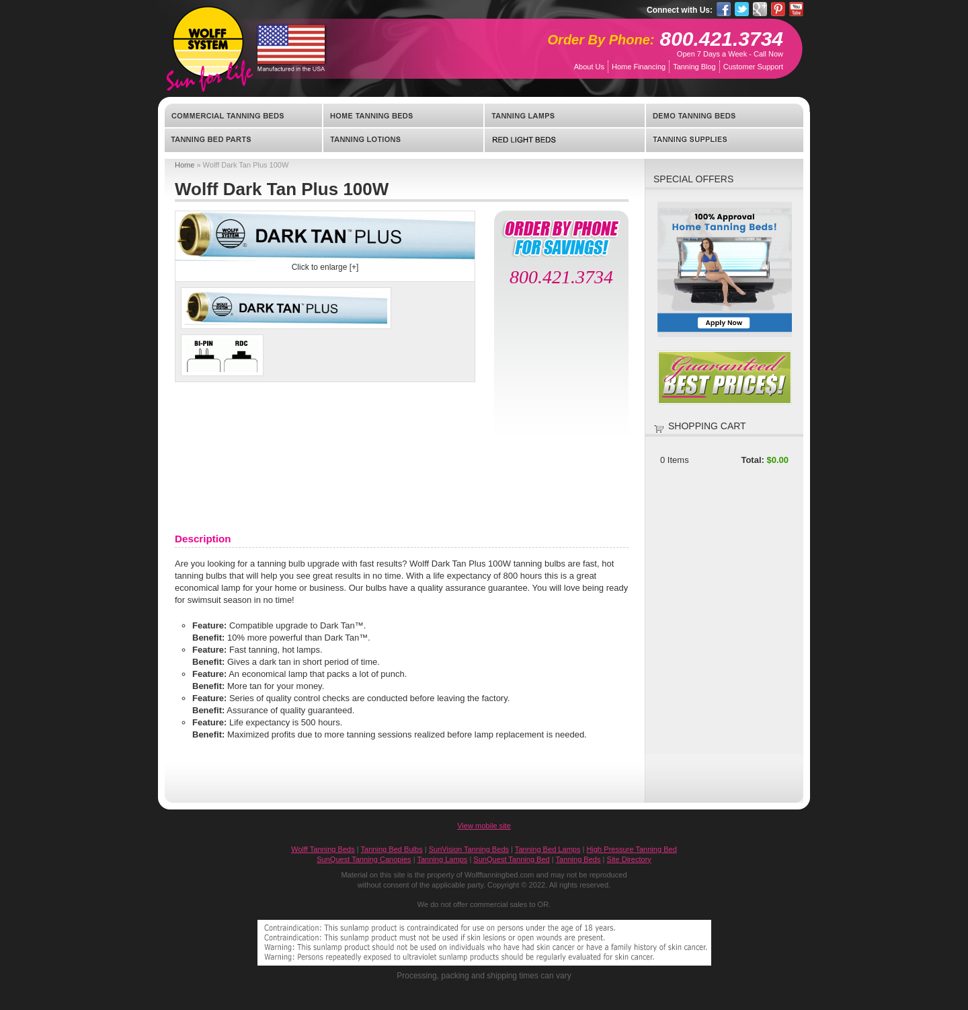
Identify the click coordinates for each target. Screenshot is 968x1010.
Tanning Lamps (564, 116)
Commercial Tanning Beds (244, 116)
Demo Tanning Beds (724, 116)
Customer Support (753, 67)
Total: (752, 460)
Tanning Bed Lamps (548, 849)
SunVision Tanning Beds (469, 849)
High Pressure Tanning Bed (632, 849)
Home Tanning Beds (403, 116)
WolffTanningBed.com (208, 41)
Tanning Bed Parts (244, 140)
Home (184, 165)
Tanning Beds (578, 859)
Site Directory (629, 859)
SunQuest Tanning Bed (511, 859)
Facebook (724, 9)
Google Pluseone (760, 9)
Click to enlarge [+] (325, 267)
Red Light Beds (564, 140)
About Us (589, 67)
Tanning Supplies (724, 140)
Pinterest (778, 9)
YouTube (796, 9)
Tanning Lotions (403, 140)
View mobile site (484, 826)
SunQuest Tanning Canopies (364, 859)
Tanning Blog (694, 67)
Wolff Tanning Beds (323, 849)
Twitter (742, 9)
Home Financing (639, 67)
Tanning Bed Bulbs (392, 849)
